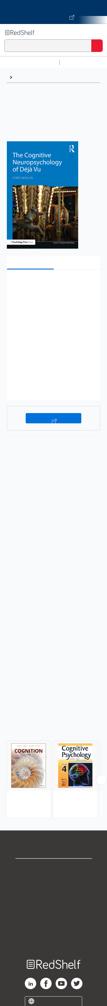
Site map (53, 943)
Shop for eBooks (53, 867)
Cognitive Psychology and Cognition (54, 77)
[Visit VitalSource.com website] (53, 12)
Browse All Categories (29, 62)
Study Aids (77, 62)
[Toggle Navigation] (97, 33)
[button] (53, 282)
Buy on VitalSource (53, 418)
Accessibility (53, 930)
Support (53, 880)
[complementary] (53, 769)
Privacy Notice (53, 893)
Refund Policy (53, 918)
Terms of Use (53, 905)
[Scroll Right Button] (101, 779)
